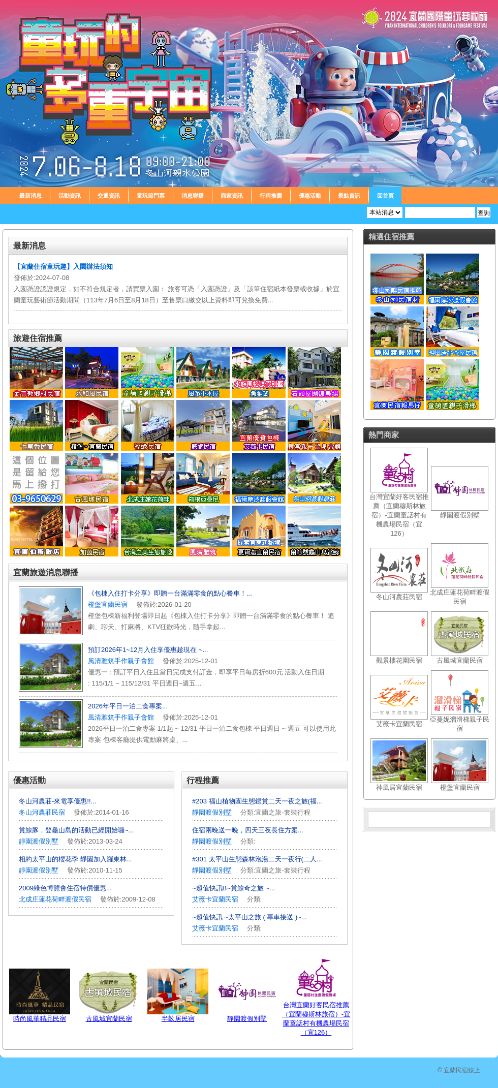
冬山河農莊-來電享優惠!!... (57, 801)
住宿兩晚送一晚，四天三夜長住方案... (247, 830)
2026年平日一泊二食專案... (128, 706)
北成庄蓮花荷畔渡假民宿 (55, 899)
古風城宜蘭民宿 (109, 1018)
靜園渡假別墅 (38, 841)
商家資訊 (232, 196)
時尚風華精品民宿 (39, 1018)
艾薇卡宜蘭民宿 (215, 899)
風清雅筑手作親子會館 (121, 661)
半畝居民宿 (178, 1018)
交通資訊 (109, 196)
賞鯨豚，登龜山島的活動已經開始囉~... (76, 830)
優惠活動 (310, 196)
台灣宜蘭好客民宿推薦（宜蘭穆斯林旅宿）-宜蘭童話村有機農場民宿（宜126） (399, 515)
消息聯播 (192, 196)
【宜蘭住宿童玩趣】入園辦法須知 (63, 266)
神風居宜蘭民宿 (399, 787)
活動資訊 (69, 196)
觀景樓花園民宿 (399, 660)
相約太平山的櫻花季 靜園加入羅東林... (75, 859)
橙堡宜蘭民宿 (108, 604)
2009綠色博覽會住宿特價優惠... (65, 888)
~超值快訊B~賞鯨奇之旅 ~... (233, 888)
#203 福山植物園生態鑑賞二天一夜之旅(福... (257, 801)
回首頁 (385, 196)
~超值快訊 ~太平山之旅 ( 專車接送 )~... (249, 917)
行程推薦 (271, 196)
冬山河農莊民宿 (42, 812)
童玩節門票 (151, 196)
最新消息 (30, 196)
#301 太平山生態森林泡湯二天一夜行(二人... (257, 859)
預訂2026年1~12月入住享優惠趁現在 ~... (148, 650)
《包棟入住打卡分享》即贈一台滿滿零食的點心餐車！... (170, 593)
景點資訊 (349, 196)
